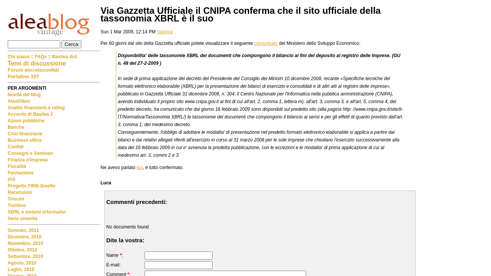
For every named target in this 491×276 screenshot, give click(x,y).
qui (140, 167)
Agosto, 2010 (22, 263)
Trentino (17, 205)
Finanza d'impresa (28, 160)
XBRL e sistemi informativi (37, 212)
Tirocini (16, 199)
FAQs (41, 56)
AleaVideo (19, 101)
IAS (11, 179)
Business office (25, 140)
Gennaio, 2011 (23, 230)
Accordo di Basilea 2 (30, 114)
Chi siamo (19, 56)
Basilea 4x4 (64, 56)
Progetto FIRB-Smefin (32, 186)
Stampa (165, 31)
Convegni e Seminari (30, 153)
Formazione (20, 173)
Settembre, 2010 (25, 256)
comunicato (266, 43)
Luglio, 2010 (21, 269)
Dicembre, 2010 (24, 237)
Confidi (15, 147)
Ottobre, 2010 (22, 250)
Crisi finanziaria (25, 133)
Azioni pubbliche (26, 120)
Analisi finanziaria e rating (36, 107)
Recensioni (20, 192)
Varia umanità (23, 218)
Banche (16, 127)
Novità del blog (24, 94)
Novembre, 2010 (25, 243)
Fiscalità (17, 166)
